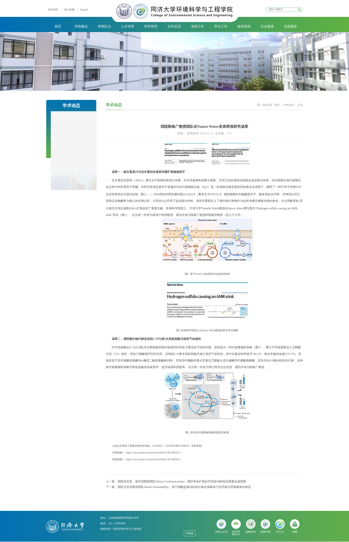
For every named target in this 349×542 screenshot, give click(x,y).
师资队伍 (104, 26)
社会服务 (267, 26)
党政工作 (197, 26)
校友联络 (244, 26)
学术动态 (289, 105)
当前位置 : (267, 105)
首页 (57, 26)
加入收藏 (69, 9)
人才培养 (127, 26)
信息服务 (290, 26)
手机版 (189, 533)
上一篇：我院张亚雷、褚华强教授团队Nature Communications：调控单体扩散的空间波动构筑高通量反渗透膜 (176, 481)
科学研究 (151, 26)
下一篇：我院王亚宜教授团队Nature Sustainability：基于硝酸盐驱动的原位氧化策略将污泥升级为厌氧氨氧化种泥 (178, 486)
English (84, 9)
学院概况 (81, 26)
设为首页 (53, 9)
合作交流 (174, 26)
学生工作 (220, 26)
